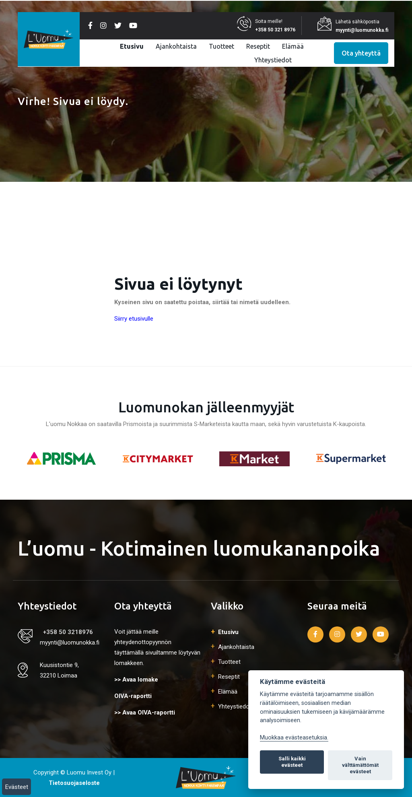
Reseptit (258, 46)
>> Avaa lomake (136, 679)
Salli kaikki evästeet (292, 762)
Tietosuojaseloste (74, 783)
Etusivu (132, 46)
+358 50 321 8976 (275, 30)
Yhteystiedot (273, 60)
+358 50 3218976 (68, 632)
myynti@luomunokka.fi (362, 30)
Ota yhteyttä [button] (361, 53)
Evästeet (16, 787)
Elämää (293, 46)
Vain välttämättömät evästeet (360, 765)
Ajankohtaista (176, 46)
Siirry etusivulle (133, 318)
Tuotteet (221, 46)
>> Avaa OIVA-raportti (144, 712)
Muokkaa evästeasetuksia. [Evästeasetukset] (294, 737)
